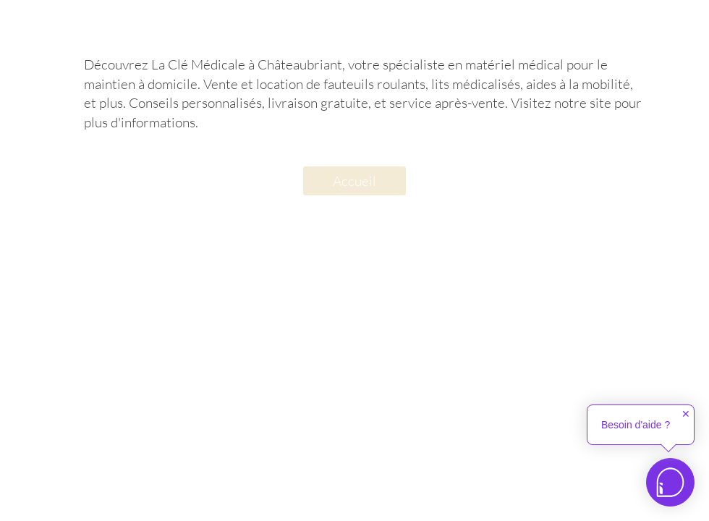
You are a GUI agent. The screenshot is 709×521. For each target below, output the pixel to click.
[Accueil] (354, 180)
